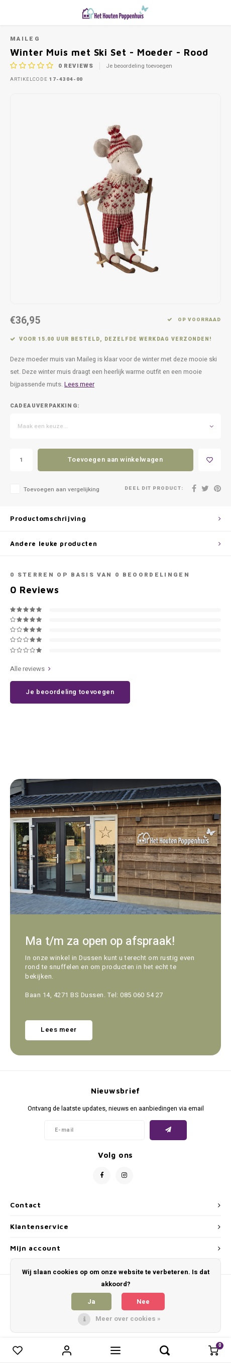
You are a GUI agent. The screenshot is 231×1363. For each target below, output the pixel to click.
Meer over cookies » (128, 1318)
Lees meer (79, 384)
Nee (143, 1301)
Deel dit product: (154, 488)
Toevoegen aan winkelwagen (115, 459)
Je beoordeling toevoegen (139, 66)
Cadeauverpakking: (45, 406)
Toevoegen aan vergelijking (61, 489)
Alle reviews (30, 668)
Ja (91, 1301)
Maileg (25, 39)
